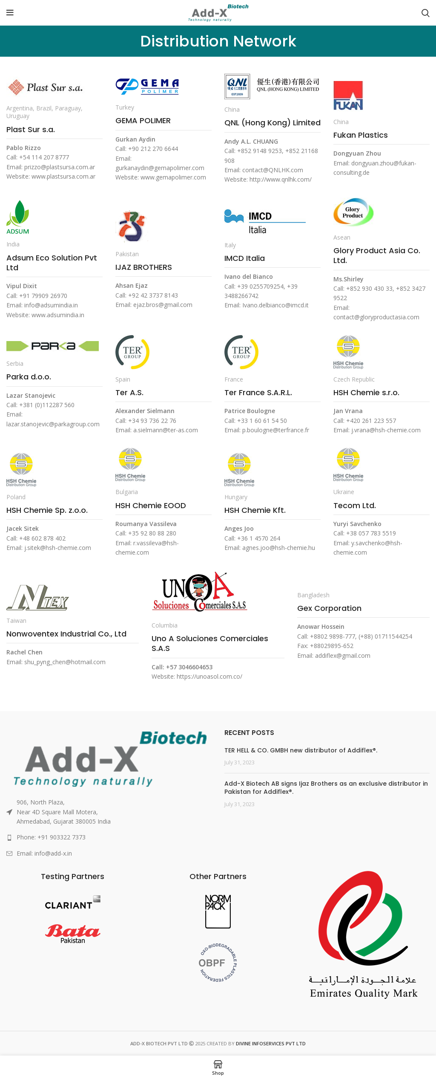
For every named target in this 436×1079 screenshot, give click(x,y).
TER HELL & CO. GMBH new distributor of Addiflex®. (300, 750)
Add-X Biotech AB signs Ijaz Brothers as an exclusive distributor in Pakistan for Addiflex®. (326, 787)
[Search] (425, 12)
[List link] (109, 837)
